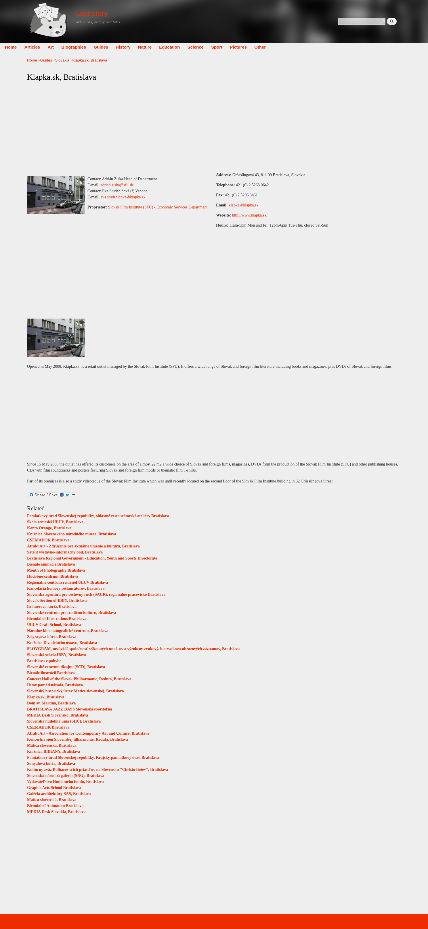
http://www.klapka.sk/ (250, 215)
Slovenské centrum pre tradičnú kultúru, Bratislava (71, 612)
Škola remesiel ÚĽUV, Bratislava (55, 522)
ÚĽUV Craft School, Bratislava (54, 624)
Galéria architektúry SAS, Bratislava (59, 794)
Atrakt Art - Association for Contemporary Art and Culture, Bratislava (88, 733)
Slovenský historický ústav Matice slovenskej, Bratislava (75, 691)
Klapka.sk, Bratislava (45, 697)
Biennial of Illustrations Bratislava (57, 618)
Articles (59, 47)
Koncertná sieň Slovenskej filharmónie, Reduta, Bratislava (77, 739)
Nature (172, 47)
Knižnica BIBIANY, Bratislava (53, 751)
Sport (243, 47)
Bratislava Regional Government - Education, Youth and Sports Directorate (92, 558)
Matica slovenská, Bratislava (52, 745)
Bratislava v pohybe (44, 661)
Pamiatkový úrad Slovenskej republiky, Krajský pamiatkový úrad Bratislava (93, 757)
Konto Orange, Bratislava (49, 528)
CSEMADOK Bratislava (48, 540)
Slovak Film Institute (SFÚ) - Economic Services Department (158, 207)
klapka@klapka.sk (243, 205)
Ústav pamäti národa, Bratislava (55, 685)
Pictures (265, 47)
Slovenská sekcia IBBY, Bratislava (56, 655)
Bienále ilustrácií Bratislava (51, 673)
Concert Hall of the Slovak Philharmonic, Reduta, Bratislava (79, 679)
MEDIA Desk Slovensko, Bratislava (57, 715)
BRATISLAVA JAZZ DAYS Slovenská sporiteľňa (69, 709)
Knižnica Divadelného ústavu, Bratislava (62, 643)
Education (196, 47)
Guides (128, 47)
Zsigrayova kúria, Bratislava (52, 637)
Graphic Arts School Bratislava (54, 788)
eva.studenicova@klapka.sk (123, 197)
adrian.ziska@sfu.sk (117, 185)
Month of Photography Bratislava (56, 570)
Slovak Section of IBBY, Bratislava (57, 600)
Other (287, 47)
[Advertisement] (214, 127)
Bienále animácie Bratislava (51, 564)
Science (223, 47)
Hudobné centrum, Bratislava (52, 576)
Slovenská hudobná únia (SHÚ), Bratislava (64, 721)
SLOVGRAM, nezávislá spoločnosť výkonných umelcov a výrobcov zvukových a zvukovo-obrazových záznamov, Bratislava (133, 649)
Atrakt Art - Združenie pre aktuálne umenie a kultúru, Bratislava (83, 546)
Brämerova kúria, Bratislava (52, 606)
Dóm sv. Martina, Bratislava (51, 703)
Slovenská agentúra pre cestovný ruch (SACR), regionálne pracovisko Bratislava (96, 594)
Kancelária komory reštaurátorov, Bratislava (65, 588)
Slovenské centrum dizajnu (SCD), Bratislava (66, 667)
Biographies (100, 47)
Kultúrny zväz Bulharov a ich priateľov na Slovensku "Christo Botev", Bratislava (97, 769)
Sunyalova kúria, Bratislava (51, 763)
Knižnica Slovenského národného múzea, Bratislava (71, 534)
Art (78, 47)
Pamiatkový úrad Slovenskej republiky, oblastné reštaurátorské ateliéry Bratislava (98, 516)
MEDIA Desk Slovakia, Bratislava (56, 812)
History (150, 47)
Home (38, 47)
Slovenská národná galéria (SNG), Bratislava (65, 775)
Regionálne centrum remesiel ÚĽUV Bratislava (67, 582)
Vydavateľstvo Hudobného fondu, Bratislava (65, 781)
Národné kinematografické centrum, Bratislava (67, 631)
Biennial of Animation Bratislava (55, 806)
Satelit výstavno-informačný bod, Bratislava (65, 552)
